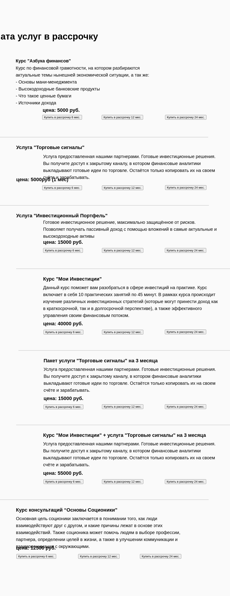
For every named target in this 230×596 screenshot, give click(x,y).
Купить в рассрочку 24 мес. (186, 117)
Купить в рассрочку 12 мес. (122, 117)
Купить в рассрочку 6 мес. (62, 187)
